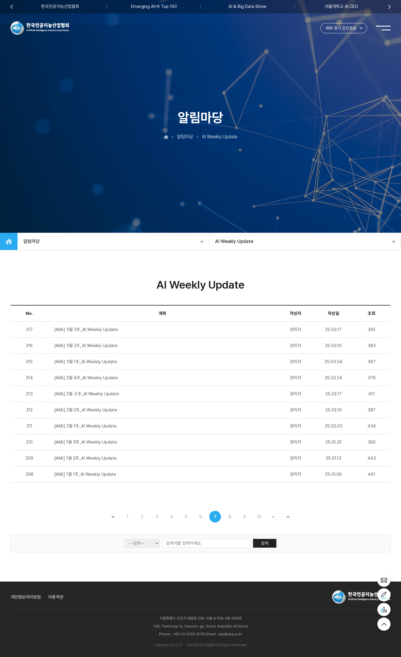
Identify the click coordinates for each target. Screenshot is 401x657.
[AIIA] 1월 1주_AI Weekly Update (85, 474)
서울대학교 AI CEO (341, 6)
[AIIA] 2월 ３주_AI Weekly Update (86, 393)
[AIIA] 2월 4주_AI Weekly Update (86, 377)
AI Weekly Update (234, 241)
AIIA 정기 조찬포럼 (341, 28)
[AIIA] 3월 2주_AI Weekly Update (86, 345)
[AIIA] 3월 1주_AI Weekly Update (85, 361)
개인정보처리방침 (26, 597)
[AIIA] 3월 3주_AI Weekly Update (86, 329)
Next (389, 6)
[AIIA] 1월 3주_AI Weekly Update (85, 442)
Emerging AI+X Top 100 (154, 6)
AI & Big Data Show (247, 6)
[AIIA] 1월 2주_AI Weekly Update (85, 458)
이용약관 (55, 597)
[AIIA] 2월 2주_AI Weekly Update (85, 410)
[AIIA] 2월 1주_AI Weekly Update (85, 426)
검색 (265, 543)
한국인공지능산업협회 (60, 6)
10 (259, 516)
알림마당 (31, 241)
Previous (12, 6)
